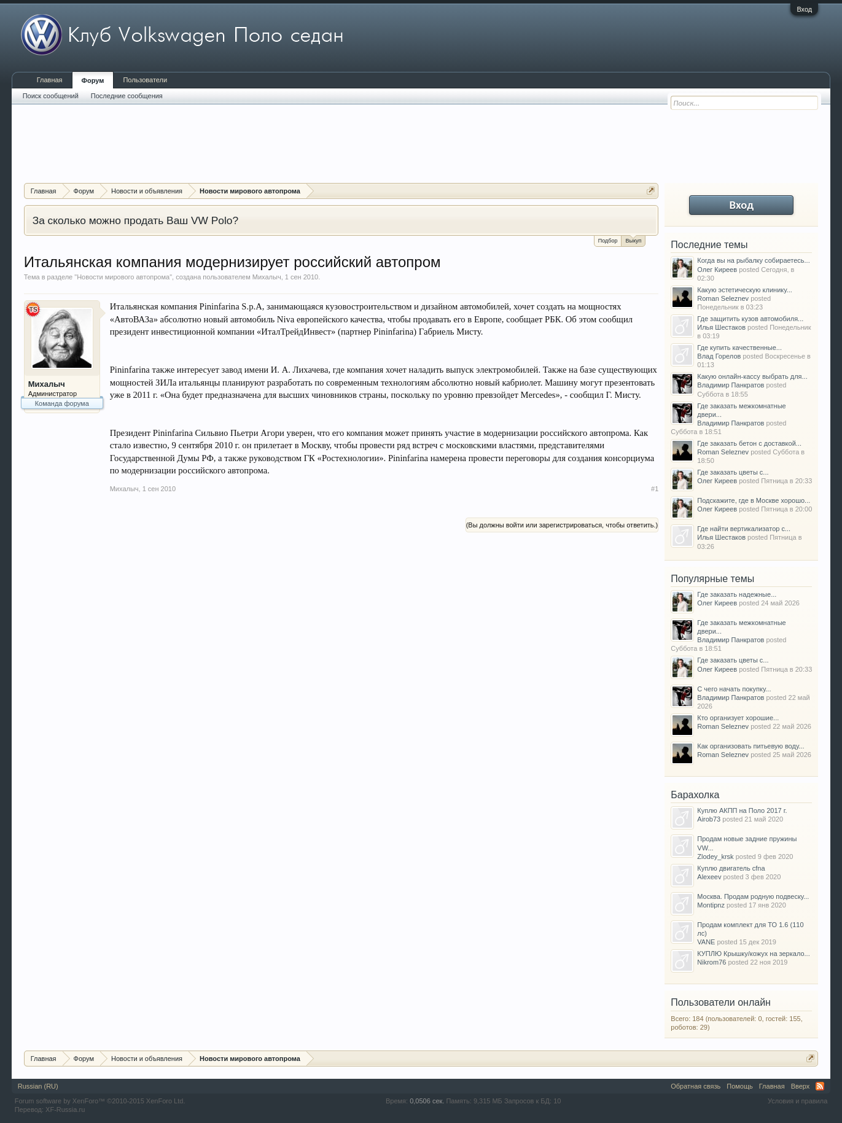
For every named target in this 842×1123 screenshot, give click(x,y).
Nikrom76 (711, 962)
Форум (93, 80)
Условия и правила (797, 1101)
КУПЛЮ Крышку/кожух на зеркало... (753, 953)
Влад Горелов (719, 356)
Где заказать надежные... (736, 594)
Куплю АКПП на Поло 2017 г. (742, 810)
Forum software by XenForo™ (100, 1101)
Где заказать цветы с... (732, 472)
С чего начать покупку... (734, 689)
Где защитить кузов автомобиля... (750, 318)
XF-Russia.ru (65, 1109)
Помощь (740, 1086)
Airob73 (708, 819)
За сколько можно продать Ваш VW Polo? (135, 220)
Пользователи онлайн (721, 1002)
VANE (706, 942)
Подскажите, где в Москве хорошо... (753, 500)
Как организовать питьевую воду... (750, 746)
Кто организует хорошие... (738, 717)
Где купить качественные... (739, 347)
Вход (804, 9)
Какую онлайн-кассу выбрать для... (752, 376)
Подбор (608, 241)
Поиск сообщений (51, 95)
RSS (820, 1086)
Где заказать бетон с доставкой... (749, 443)
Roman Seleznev (723, 298)
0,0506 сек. (427, 1101)
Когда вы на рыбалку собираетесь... (753, 260)
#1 (654, 488)
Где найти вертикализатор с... (743, 528)
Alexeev (709, 876)
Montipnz (711, 905)
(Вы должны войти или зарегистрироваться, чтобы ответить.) (562, 525)
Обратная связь (695, 1086)
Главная (50, 80)
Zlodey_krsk (715, 856)
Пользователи (145, 80)
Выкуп (633, 240)
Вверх (800, 1086)
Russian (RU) (38, 1086)
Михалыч (266, 277)
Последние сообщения (127, 95)
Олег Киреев (717, 269)
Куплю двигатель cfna (731, 868)
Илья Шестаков (721, 327)
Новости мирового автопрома (123, 277)
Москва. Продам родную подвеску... (753, 896)
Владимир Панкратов (730, 385)
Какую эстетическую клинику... (744, 289)
